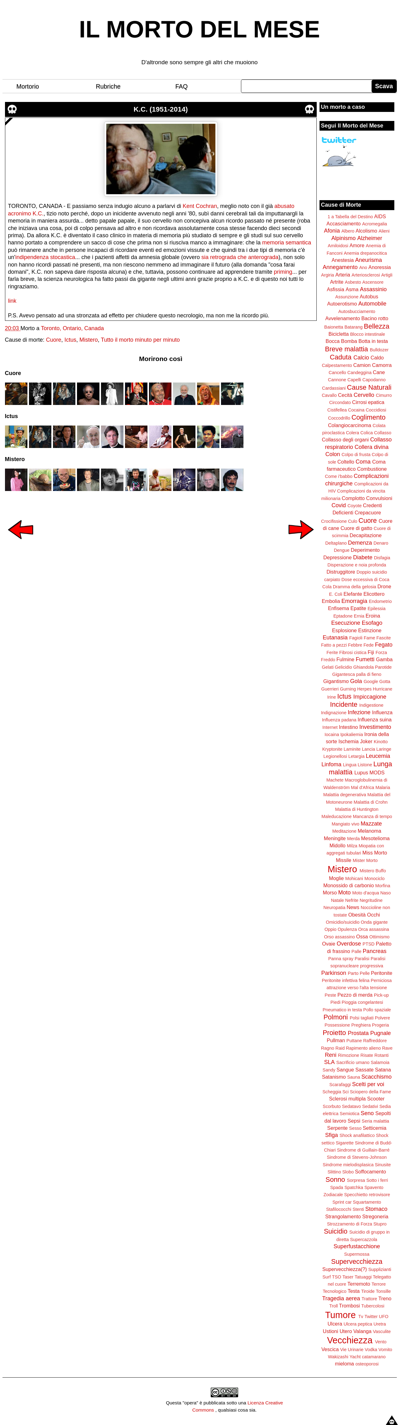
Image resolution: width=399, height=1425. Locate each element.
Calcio (361, 357)
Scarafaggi (340, 1084)
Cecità (345, 395)
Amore (356, 245)
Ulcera (335, 1323)
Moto (344, 892)
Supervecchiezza (356, 1261)
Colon (332, 454)
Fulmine (345, 659)
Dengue (341, 550)
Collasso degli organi (345, 439)
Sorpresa (356, 1180)
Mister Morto (365, 860)
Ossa (362, 936)
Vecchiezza (350, 1340)
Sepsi (354, 1121)
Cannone (337, 379)
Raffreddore (375, 1040)
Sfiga (331, 1135)
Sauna (353, 1077)
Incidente (344, 704)
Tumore (340, 1315)
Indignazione (334, 712)
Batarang (353, 327)
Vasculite (382, 1331)
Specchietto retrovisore (367, 1194)
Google (370, 681)
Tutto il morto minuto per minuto (140, 340)
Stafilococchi (338, 1209)
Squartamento (367, 1202)
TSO (336, 1276)
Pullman (336, 1040)
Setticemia (375, 1128)
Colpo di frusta (356, 454)
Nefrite (351, 900)
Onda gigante (374, 922)
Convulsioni (379, 498)
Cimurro (384, 395)
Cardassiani (334, 388)
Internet (330, 727)
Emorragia (354, 601)
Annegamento (340, 267)
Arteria (342, 274)
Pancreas (375, 951)
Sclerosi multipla (347, 1098)
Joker (366, 741)
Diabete (363, 557)
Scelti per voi (368, 1084)
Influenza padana (339, 719)
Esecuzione (345, 623)
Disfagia (382, 557)
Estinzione (370, 630)
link (12, 301)
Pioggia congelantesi (362, 1002)
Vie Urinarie (351, 1349)
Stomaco (376, 1209)
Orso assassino (339, 936)
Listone (365, 764)
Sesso (355, 1128)
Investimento (375, 727)
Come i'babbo (338, 476)
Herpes (364, 688)
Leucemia (378, 756)
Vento (381, 1341)
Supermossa (356, 1254)
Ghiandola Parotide (372, 667)
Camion (362, 365)
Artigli (386, 274)
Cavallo (329, 395)
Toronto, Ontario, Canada (72, 328)
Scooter (376, 1098)
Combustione (372, 469)
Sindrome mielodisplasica (348, 1164)
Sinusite (383, 1164)
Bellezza (376, 326)
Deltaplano (336, 543)
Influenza (382, 712)
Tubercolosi (372, 1305)
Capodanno (374, 379)
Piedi (335, 1002)
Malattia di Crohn (371, 802)
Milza (352, 845)
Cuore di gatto (357, 528)
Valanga (362, 1331)
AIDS (380, 216)
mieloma (344, 1363)
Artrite (337, 282)
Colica (366, 432)
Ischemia (349, 741)
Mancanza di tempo (372, 816)
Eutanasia (335, 637)
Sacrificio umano (352, 1062)
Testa (354, 1291)
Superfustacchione (357, 1246)
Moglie (336, 878)
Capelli (354, 379)
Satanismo (334, 1077)
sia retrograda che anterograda (239, 257)
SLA (329, 1062)
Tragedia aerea (341, 1298)
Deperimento (365, 550)
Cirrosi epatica (368, 402)
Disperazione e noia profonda (356, 564)
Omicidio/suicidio (342, 922)
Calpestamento (337, 365)
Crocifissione (334, 521)
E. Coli (335, 594)
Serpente (337, 1128)
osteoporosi (366, 1363)
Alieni (384, 231)
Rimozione (348, 1055)
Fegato (383, 645)
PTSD (368, 943)
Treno (385, 1298)
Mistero (88, 340)
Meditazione (344, 831)
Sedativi (370, 1106)
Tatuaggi (363, 1276)
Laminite (352, 749)
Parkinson (333, 973)
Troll (333, 1305)
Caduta (341, 357)
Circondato (340, 402)
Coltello (345, 462)
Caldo (377, 357)
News (353, 907)
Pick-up (381, 995)
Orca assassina (373, 929)
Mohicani (354, 878)
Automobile (372, 304)
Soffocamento (370, 1171)
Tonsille (383, 1291)
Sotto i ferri (377, 1180)
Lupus (361, 772)
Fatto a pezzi (334, 645)
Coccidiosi (376, 409)
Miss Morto (375, 852)
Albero (347, 231)
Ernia (359, 616)
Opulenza (347, 929)
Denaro (380, 543)
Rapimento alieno (363, 1048)
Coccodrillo (339, 418)
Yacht (355, 1356)
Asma (352, 289)
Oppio (330, 929)
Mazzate (371, 824)
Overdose (349, 944)
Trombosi (349, 1305)
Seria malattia (375, 1121)
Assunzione (346, 296)
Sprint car (342, 1202)
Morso (330, 892)
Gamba (384, 659)
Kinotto (381, 741)
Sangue (345, 1069)
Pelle (365, 973)
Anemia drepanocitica (365, 253)
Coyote (355, 505)
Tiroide (367, 1291)
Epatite (358, 608)
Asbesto (353, 282)
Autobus (369, 296)
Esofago (372, 623)
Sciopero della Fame (370, 1091)
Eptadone (343, 616)
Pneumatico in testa (342, 1009)
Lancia (368, 749)
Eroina (373, 616)
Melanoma (370, 831)
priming (283, 272)
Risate (366, 1055)
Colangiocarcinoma (349, 425)
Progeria (380, 1025)
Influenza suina (375, 719)
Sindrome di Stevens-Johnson (357, 1157)
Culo (352, 521)
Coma (363, 462)
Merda (353, 838)
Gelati (328, 667)
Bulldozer (379, 349)
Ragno (327, 1048)
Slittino (334, 1171)
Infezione (359, 712)
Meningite (335, 838)
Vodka (371, 1349)
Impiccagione (369, 697)
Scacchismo (376, 1077)
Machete (335, 779)
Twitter (370, 1316)
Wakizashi (338, 1356)
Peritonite (381, 973)
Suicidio (336, 1231)
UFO (383, 1316)
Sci (346, 1091)
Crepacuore (368, 512)
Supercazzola (363, 1239)
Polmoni (336, 1017)
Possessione (337, 1025)
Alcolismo (366, 230)
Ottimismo (379, 936)
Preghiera (361, 1025)
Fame (369, 637)
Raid (340, 1048)
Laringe (383, 749)
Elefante (353, 594)
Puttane (354, 1040)
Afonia (332, 231)
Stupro (380, 1223)
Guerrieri (330, 688)
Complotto (353, 498)
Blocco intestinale (367, 334)
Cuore (53, 340)
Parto (353, 973)
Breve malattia (346, 349)
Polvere (382, 1017)
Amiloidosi (338, 245)
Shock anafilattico (357, 1135)
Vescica (330, 1349)
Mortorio (28, 86)
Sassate (364, 1069)
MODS (377, 772)
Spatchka (353, 1187)
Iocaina (331, 734)
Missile (343, 860)
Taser (347, 1276)
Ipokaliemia (351, 734)
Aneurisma (368, 260)
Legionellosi (335, 756)
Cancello (337, 372)
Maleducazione (336, 816)
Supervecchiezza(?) (344, 1269)
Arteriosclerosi (366, 274)
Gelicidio (343, 667)
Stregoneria (375, 1216)
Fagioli (355, 637)
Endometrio (380, 601)
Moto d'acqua (365, 892)
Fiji (371, 652)
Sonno (335, 1179)
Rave (387, 1048)
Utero (345, 1331)
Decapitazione (366, 535)
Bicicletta (339, 334)
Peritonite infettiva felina (346, 980)
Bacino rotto (374, 318)
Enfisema (338, 608)
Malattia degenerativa (344, 794)
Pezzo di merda (354, 995)
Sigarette (345, 1142)
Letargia (356, 756)
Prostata (358, 1033)
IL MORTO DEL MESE (199, 29)
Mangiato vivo (345, 823)
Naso (385, 892)
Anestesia (343, 260)
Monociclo (374, 878)
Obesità (357, 914)
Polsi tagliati (362, 1017)
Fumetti (365, 659)
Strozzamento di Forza (349, 1223)
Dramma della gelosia (354, 586)
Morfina (382, 885)
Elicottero (373, 594)
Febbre (355, 645)
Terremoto (359, 1284)
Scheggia (332, 1091)
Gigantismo (336, 681)
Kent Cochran (200, 206)
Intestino (348, 727)
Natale (337, 900)
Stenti (358, 1209)
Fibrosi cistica (352, 652)
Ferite (332, 652)
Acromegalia (374, 223)
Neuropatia (334, 907)
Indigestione (371, 705)
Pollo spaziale (377, 1009)
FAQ (181, 86)
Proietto (334, 1033)
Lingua (349, 764)
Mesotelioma (375, 838)
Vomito (385, 1349)
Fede (368, 645)
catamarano (374, 1356)
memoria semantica (286, 242)
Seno (367, 1113)
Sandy (329, 1069)
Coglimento (368, 417)
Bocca (333, 341)
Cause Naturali (369, 387)
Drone (384, 586)
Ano (363, 267)
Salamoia (380, 1062)
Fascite (383, 637)
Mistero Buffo (372, 870)
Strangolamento (343, 1216)
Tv (360, 1316)
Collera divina (372, 447)
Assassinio (373, 289)
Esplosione (344, 630)
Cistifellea (337, 409)
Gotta (384, 681)
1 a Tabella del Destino (350, 216)
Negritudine (371, 900)
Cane (379, 372)
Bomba (349, 341)
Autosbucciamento (356, 311)
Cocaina (356, 409)
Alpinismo (343, 238)
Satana (383, 1069)
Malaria (382, 787)
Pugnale (380, 1033)
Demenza (360, 543)
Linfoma (331, 764)
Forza (381, 652)
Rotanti (381, 1055)
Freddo (328, 659)
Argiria (327, 274)
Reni (330, 1055)
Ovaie (328, 943)
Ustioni (330, 1331)
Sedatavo (351, 1106)
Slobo (348, 1171)
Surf (326, 1276)
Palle (357, 951)
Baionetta (333, 327)
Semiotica (349, 1113)
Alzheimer (369, 238)
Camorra (382, 365)
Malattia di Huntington (356, 809)
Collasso (382, 432)
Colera (352, 432)
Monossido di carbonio (348, 885)
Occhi (373, 914)
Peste (330, 995)
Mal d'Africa (362, 787)
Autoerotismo (342, 303)
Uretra (379, 1323)
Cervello (364, 395)
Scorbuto (332, 1106)
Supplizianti (379, 1269)
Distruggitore (341, 572)
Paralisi (362, 958)
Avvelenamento (342, 318)
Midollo (337, 845)
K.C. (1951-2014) (161, 109)
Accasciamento (343, 223)
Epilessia (377, 608)
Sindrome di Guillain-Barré (363, 1150)
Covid (339, 505)
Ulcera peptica (358, 1323)
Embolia (331, 601)
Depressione (337, 557)
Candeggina (359, 372)
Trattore (369, 1298)
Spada (336, 1187)
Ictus (70, 340)
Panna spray (340, 958)
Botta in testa (373, 341)
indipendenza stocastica (45, 257)
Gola (356, 681)
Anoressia (379, 267)
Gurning (348, 688)
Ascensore (372, 282)
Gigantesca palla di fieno (357, 674)
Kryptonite (332, 749)
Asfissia (335, 289)
